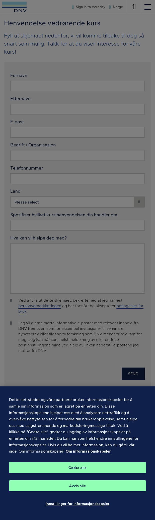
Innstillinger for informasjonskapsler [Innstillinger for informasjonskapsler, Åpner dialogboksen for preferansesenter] (77, 507)
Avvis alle (77, 489)
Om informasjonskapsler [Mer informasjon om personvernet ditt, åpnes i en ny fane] (88, 454)
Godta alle (77, 471)
